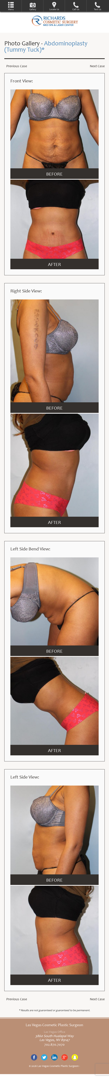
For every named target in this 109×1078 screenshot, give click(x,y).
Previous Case (16, 66)
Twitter (44, 1057)
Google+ (64, 1057)
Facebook (34, 1057)
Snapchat (75, 1057)
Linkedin (54, 1057)
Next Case (97, 66)
